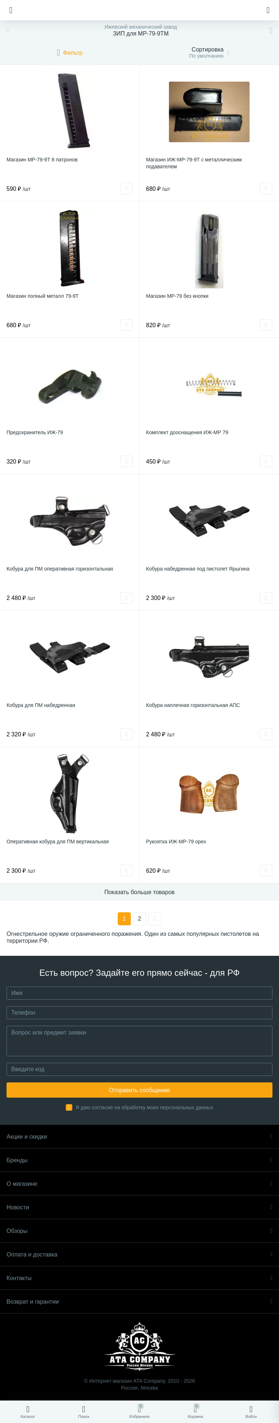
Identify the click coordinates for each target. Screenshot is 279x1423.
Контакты (139, 1278)
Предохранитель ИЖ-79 (35, 432)
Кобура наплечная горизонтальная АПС (193, 705)
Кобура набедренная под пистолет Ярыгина (198, 569)
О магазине (139, 1184)
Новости (139, 1207)
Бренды (139, 1160)
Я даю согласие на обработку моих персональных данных (144, 1107)
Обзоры (139, 1231)
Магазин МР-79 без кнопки (177, 296)
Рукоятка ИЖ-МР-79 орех (176, 841)
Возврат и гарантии (139, 1302)
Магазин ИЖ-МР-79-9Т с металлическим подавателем (194, 163)
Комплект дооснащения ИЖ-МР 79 (187, 432)
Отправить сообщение (139, 1090)
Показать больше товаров (139, 892)
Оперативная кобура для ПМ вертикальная (58, 841)
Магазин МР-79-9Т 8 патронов (42, 160)
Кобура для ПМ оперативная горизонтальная (60, 569)
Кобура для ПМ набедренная (41, 705)
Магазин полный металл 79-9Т (42, 296)
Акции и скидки (139, 1137)
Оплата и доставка (139, 1254)
